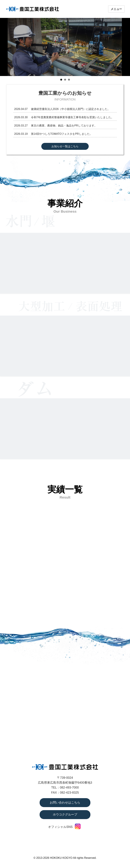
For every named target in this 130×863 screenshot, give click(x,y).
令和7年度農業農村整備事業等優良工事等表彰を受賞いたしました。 (72, 117)
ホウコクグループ (65, 814)
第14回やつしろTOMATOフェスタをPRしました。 (61, 133)
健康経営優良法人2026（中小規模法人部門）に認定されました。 (70, 109)
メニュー (116, 9)
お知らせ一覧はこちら (65, 146)
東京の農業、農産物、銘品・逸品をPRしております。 (64, 125)
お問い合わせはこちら (65, 802)
